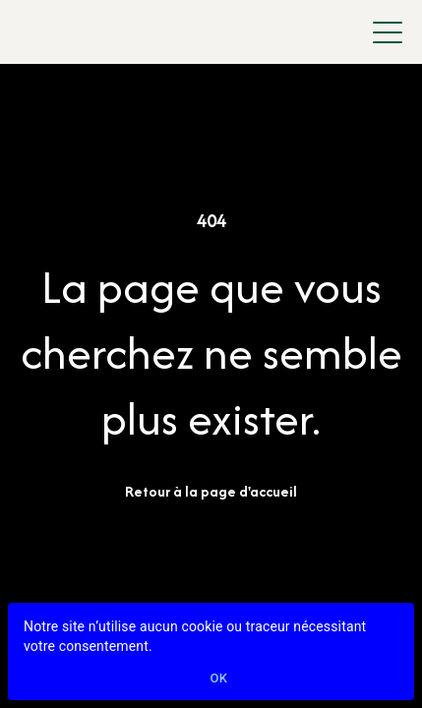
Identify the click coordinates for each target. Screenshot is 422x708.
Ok (219, 679)
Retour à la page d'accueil (211, 491)
